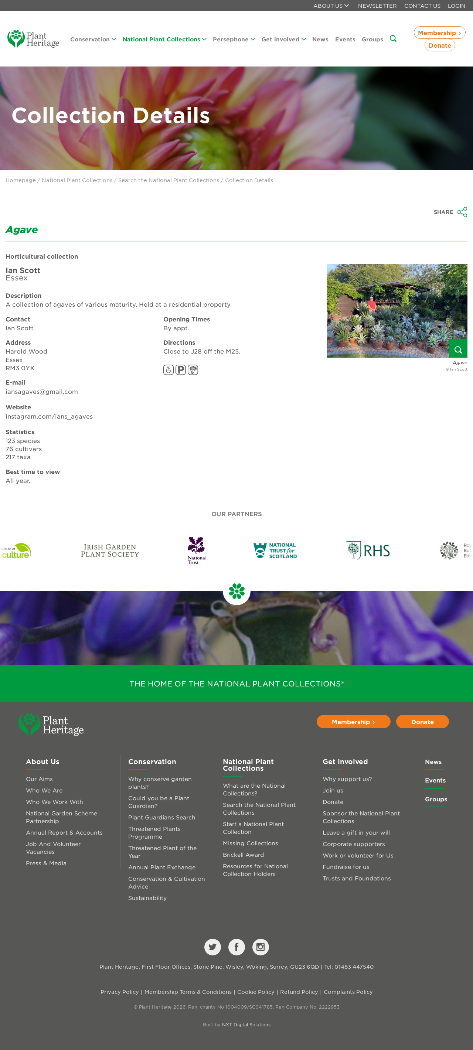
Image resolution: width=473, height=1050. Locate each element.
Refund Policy (299, 991)
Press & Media (46, 862)
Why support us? (347, 778)
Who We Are (44, 790)
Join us (333, 790)
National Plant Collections (165, 38)
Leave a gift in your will (356, 832)
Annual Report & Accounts (64, 832)
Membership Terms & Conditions (188, 991)
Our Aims (39, 778)
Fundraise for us (346, 866)
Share (450, 212)
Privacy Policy (120, 991)
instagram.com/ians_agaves (49, 416)
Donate (440, 45)
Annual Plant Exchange (161, 866)
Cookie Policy (256, 991)
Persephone (234, 38)
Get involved (284, 38)
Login (457, 5)
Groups (372, 38)
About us (331, 5)
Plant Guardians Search (161, 817)
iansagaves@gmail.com (42, 391)
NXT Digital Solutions (246, 1024)
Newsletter (377, 5)
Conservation (93, 38)
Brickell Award (243, 854)
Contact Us (422, 5)
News (320, 38)
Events (345, 38)
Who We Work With (54, 801)
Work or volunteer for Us (358, 855)
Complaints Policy (348, 991)
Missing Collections (250, 842)
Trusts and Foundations (357, 878)
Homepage (21, 180)
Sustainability (147, 897)
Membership (440, 32)
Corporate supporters (354, 843)
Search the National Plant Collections (168, 180)
